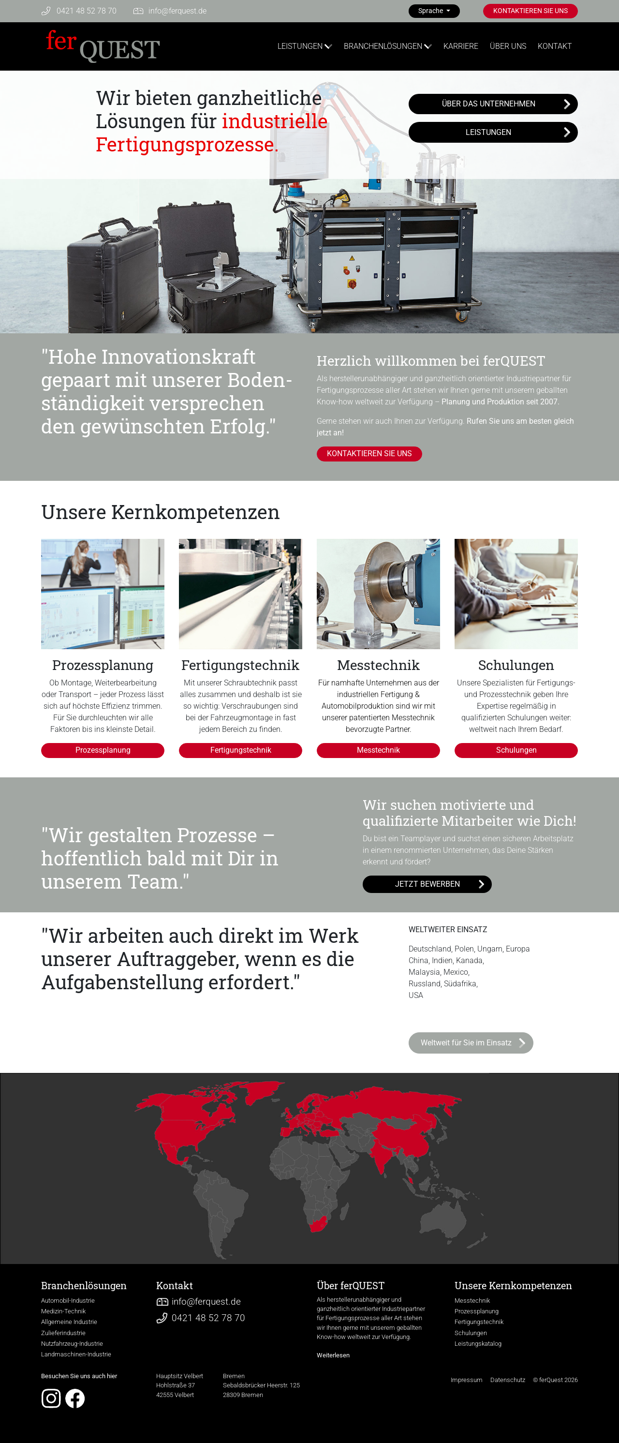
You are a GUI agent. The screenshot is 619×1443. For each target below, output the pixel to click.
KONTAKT (555, 46)
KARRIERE (460, 46)
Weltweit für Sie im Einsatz (466, 1042)
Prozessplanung (103, 750)
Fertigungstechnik (240, 750)
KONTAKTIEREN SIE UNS (530, 11)
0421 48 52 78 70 (87, 10)
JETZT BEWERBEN (427, 884)
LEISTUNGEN (300, 46)
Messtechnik (378, 750)
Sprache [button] (431, 11)
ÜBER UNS (508, 46)
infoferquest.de (177, 10)
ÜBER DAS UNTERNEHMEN (488, 103)
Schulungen (516, 750)
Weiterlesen (333, 1355)
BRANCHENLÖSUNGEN (383, 46)
